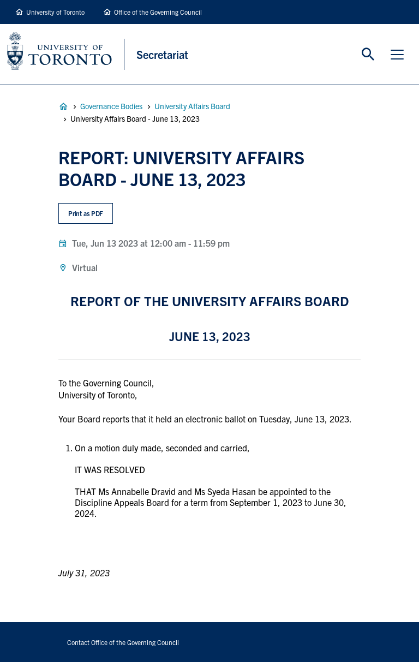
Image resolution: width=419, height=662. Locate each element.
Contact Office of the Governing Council (123, 642)
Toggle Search (368, 54)
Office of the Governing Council (158, 12)
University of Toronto (55, 12)
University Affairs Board (192, 106)
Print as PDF (86, 213)
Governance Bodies (111, 106)
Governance (63, 106)
